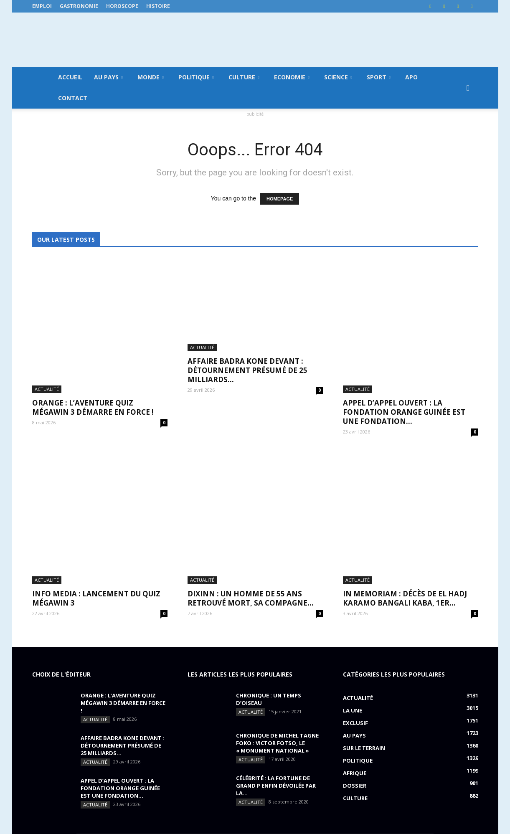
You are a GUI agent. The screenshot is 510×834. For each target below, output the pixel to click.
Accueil (70, 77)
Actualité (47, 320)
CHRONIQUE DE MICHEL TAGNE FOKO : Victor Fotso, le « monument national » (277, 606)
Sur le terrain (364, 611)
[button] (468, 88)
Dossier (354, 648)
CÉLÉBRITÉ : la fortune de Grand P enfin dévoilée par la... (276, 648)
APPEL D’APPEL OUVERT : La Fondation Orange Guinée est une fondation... (404, 343)
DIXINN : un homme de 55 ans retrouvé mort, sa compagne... (251, 461)
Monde (150, 77)
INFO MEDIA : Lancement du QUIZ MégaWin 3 (96, 461)
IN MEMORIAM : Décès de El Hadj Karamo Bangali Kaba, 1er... (405, 461)
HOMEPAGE (279, 198)
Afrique (354, 636)
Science (338, 77)
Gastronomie (79, 6)
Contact (72, 98)
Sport (379, 77)
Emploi (42, 6)
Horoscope (122, 6)
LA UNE (352, 573)
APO (411, 77)
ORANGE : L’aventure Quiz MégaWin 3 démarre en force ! (93, 339)
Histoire (158, 6)
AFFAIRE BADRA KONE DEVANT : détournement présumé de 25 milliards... (247, 343)
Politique (196, 77)
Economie (292, 77)
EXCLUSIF (355, 586)
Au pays (108, 77)
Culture (243, 77)
